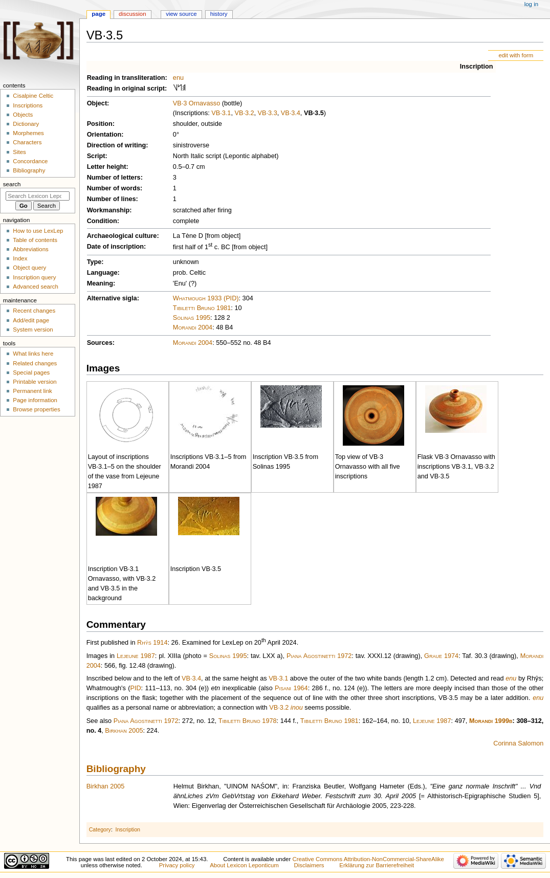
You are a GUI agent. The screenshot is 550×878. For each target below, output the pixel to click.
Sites (19, 152)
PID (135, 688)
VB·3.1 (221, 113)
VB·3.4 (290, 113)
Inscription (476, 66)
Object (97, 103)
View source (181, 14)
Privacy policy (177, 865)
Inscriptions (27, 105)
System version (33, 329)
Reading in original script (126, 88)
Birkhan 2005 (124, 730)
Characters (27, 142)
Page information (35, 400)
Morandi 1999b (490, 721)
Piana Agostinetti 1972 (319, 656)
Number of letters (114, 177)
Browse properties (36, 409)
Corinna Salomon (518, 743)
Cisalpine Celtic (33, 96)
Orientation (104, 134)
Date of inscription (115, 246)
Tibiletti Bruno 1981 (202, 308)
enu (178, 77)
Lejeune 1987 (136, 656)
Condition (102, 221)
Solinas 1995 (191, 317)
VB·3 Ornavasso (196, 103)
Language (102, 272)
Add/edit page (31, 320)
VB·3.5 (314, 113)
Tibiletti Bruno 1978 (247, 721)
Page (98, 14)
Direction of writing (116, 145)
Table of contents (35, 240)
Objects (23, 115)
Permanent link (32, 391)
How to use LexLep (38, 231)
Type (94, 262)
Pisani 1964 (291, 688)
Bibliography (116, 768)
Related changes (35, 363)
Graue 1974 (441, 656)
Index (20, 258)
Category (100, 829)
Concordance (30, 161)
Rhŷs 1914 (152, 642)
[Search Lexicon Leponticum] (38, 196)
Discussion (132, 14)
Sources (100, 342)
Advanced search (35, 286)
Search (12, 184)
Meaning (100, 283)
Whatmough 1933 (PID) (206, 298)
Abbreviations (30, 249)
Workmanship (108, 210)
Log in (531, 4)
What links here (33, 353)
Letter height (106, 166)
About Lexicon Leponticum (244, 865)
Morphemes (28, 133)
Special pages (31, 372)
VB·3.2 (244, 113)
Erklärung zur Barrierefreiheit (376, 865)
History (219, 14)
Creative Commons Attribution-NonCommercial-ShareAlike (368, 859)
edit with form (515, 55)
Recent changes (34, 311)
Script (96, 156)
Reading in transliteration (126, 77)
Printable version (34, 382)
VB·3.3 (267, 113)
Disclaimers (309, 865)
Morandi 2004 (192, 327)
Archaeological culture (122, 235)
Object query (29, 268)
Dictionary (26, 124)
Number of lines (111, 199)
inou (297, 707)
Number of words (113, 188)
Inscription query (34, 277)
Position (100, 123)
